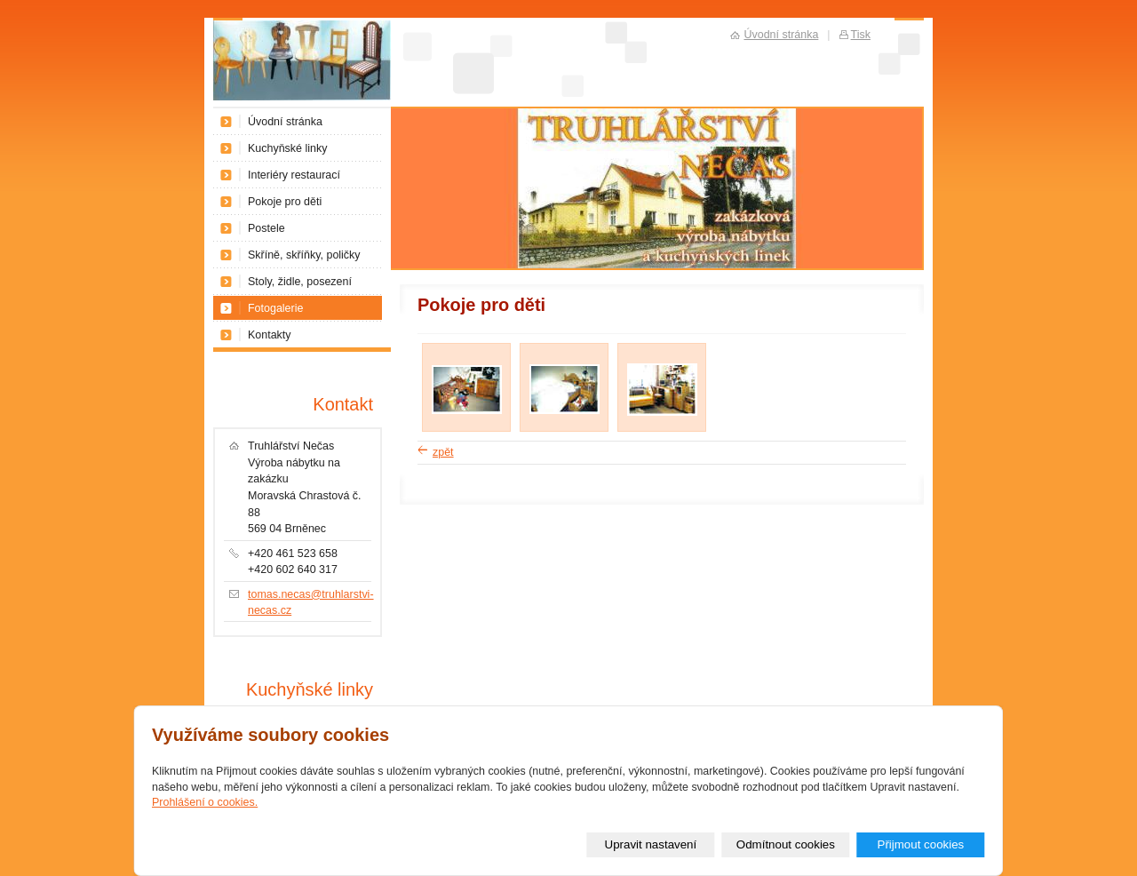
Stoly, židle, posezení (300, 281)
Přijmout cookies (920, 844)
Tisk (861, 34)
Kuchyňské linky (287, 148)
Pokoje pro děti (285, 201)
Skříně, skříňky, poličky (304, 255)
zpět (443, 452)
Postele (266, 228)
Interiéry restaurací (294, 175)
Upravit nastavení (651, 844)
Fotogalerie (275, 308)
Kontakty (269, 335)
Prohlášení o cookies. (205, 802)
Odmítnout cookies (785, 844)
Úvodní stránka (285, 121)
